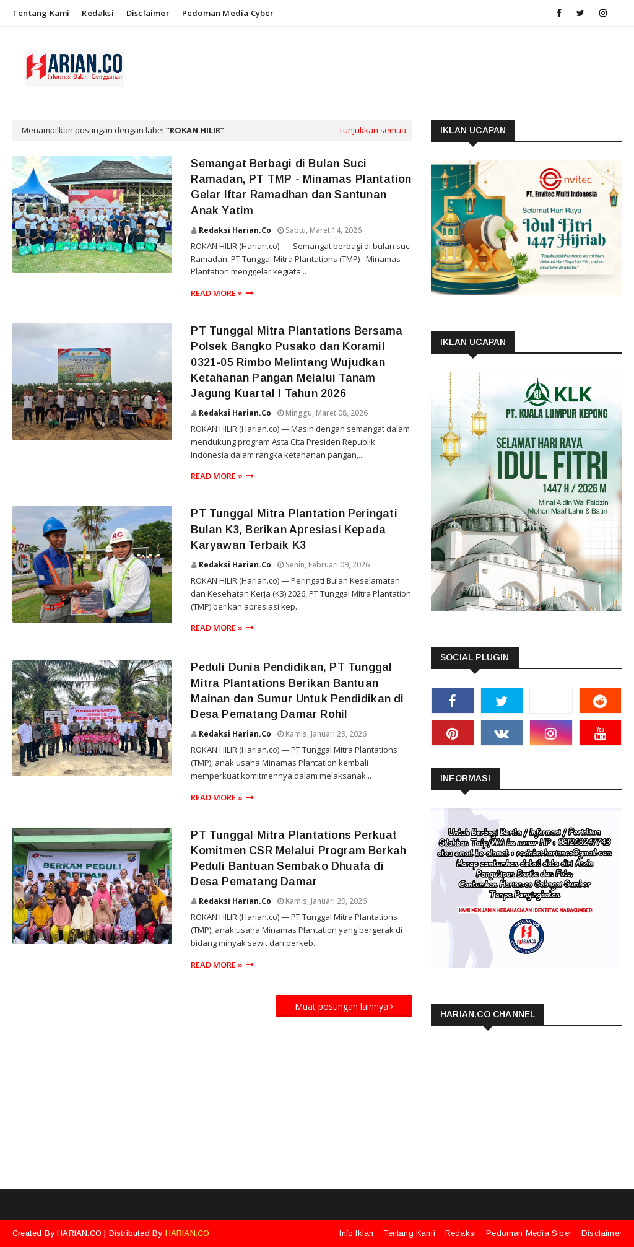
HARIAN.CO (79, 1233)
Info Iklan (356, 1233)
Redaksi (97, 13)
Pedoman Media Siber (528, 1233)
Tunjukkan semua (372, 130)
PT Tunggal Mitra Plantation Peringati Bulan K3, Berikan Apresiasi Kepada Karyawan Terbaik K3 (294, 529)
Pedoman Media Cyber (228, 13)
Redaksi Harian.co (235, 230)
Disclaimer (148, 13)
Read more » (217, 293)
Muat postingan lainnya (341, 1006)
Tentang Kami (40, 13)
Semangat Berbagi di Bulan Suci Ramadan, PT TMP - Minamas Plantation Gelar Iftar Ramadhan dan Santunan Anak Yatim (301, 187)
